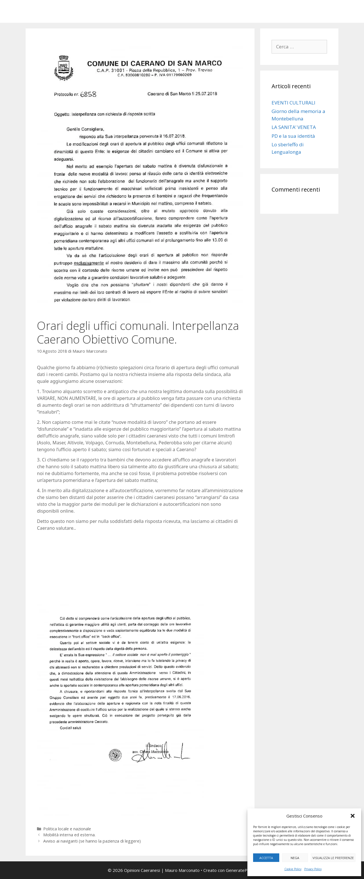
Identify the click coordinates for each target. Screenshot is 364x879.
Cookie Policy (292, 869)
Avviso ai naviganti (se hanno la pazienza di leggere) (92, 841)
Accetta (266, 858)
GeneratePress (241, 870)
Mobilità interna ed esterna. (69, 834)
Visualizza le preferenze (333, 858)
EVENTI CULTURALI (293, 102)
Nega (295, 858)
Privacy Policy (313, 869)
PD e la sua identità (293, 136)
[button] (352, 816)
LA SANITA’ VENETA (294, 127)
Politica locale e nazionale (67, 828)
